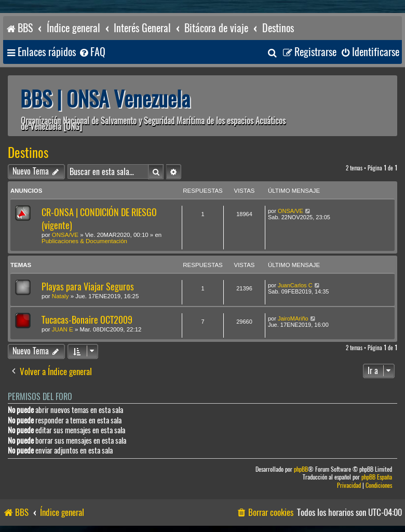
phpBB (301, 469)
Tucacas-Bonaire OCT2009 (87, 319)
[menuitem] (91, 52)
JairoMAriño (293, 318)
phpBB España (376, 477)
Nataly (60, 296)
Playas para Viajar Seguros (88, 286)
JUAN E (62, 329)
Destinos (28, 153)
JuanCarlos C (295, 285)
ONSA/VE (65, 235)
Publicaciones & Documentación (84, 241)
